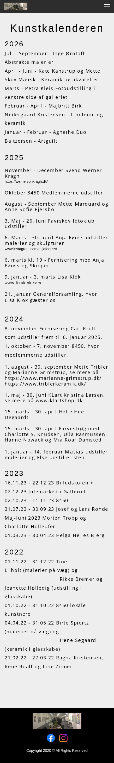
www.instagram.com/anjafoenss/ (31, 249)
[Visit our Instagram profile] (63, 738)
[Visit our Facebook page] (51, 738)
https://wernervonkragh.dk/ (26, 181)
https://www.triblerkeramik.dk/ (45, 384)
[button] (107, 6)
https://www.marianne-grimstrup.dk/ (53, 378)
